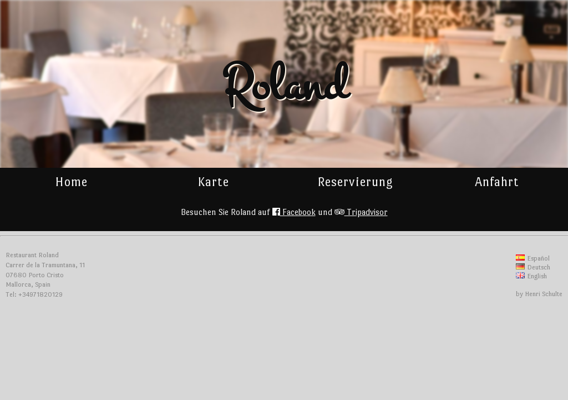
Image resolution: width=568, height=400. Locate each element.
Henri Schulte (543, 294)
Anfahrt (497, 181)
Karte (213, 181)
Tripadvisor (361, 212)
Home (71, 181)
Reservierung (355, 181)
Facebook (294, 212)
